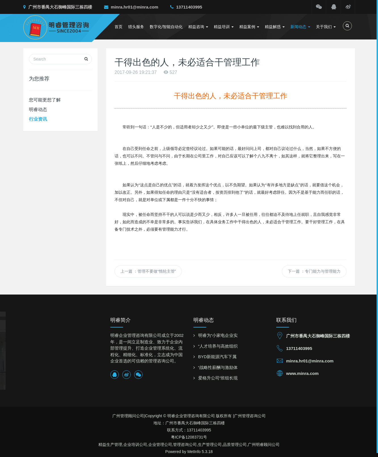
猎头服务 (136, 26)
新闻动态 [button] (300, 26)
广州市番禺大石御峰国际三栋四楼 (57, 7)
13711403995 (186, 7)
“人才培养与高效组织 (218, 346)
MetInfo (194, 451)
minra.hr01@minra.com (131, 7)
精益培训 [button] (224, 26)
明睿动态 (38, 109)
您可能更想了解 (45, 99)
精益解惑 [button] (275, 26)
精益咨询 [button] (198, 26)
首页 (119, 26)
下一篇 (314, 271)
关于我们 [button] (326, 26)
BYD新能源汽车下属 (217, 356)
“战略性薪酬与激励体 (218, 367)
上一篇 (148, 271)
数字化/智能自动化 (166, 26)
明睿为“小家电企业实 (218, 335)
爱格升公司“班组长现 (218, 377)
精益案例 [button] (249, 26)
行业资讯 (38, 119)
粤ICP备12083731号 (189, 437)
